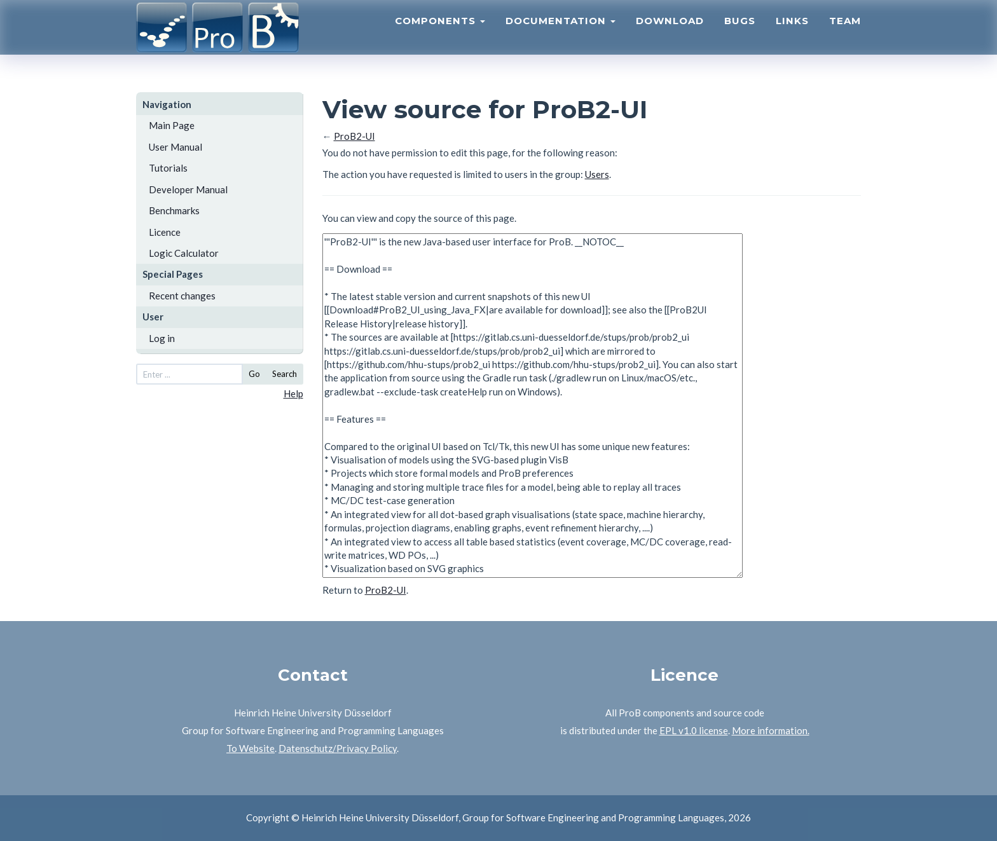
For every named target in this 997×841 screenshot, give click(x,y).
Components (440, 35)
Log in (162, 338)
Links (792, 35)
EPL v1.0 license (693, 730)
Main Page (172, 125)
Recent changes (182, 295)
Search (284, 374)
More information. (770, 730)
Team (845, 35)
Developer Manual (188, 189)
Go (254, 374)
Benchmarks (174, 210)
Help (293, 393)
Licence (165, 232)
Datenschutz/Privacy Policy (337, 748)
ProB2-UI (354, 136)
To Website (250, 748)
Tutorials (168, 168)
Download (670, 35)
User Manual (175, 147)
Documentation (560, 35)
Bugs (739, 35)
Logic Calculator (184, 253)
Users (597, 174)
